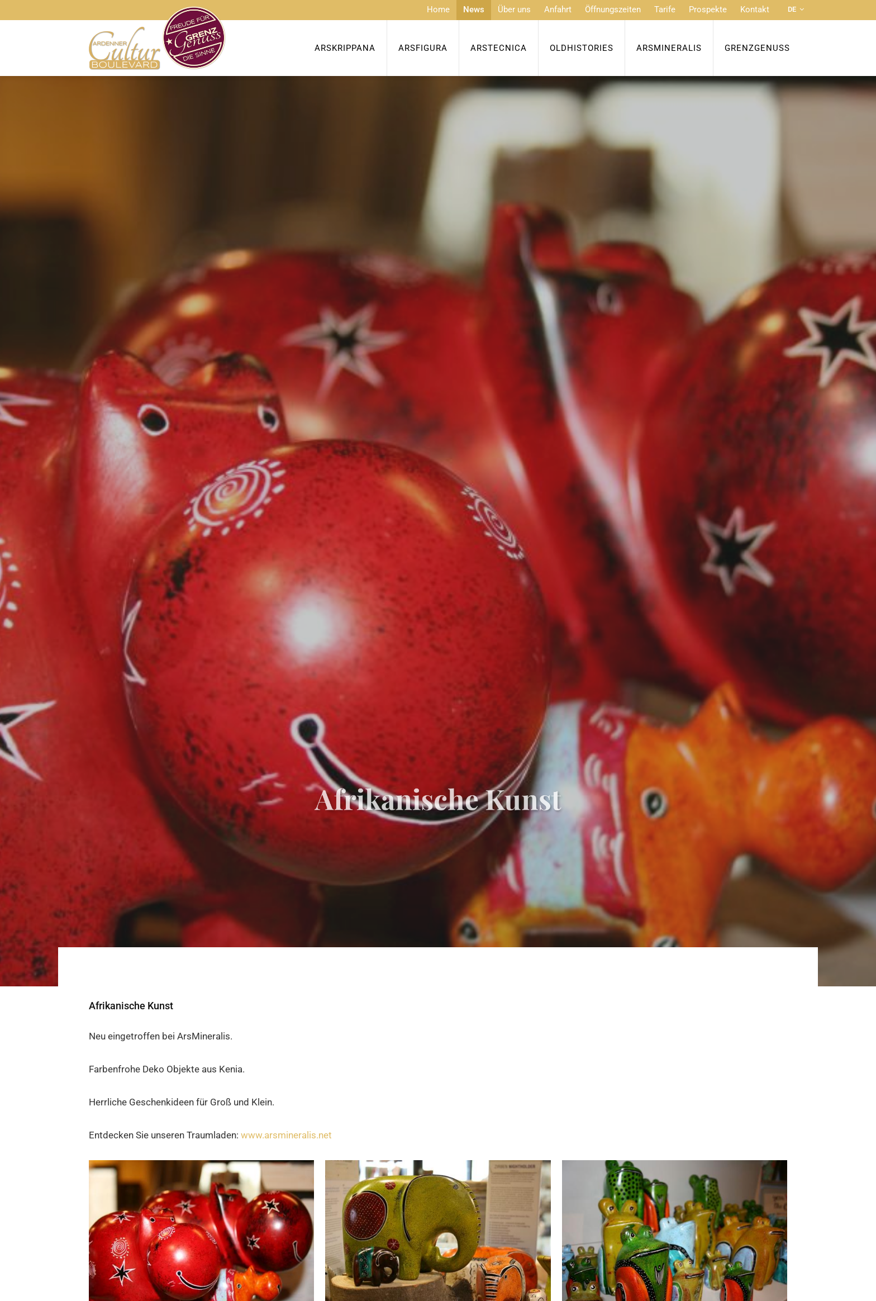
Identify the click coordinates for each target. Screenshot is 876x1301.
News (473, 9)
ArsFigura (422, 48)
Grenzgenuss (757, 48)
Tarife (664, 9)
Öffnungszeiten (613, 9)
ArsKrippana (345, 48)
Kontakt (754, 9)
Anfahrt (558, 9)
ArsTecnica (498, 48)
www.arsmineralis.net (286, 1135)
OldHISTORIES (581, 48)
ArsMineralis (669, 48)
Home (438, 9)
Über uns (514, 9)
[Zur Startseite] (157, 38)
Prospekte (708, 9)
